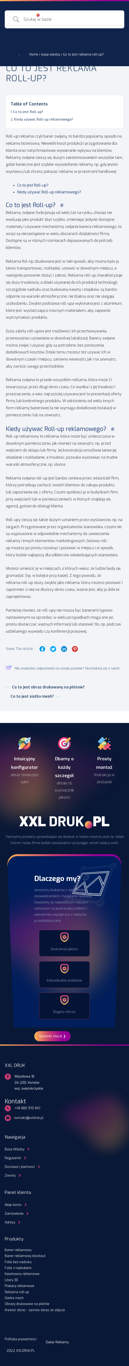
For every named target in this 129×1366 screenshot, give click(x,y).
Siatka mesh (14, 1298)
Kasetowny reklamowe (22, 1274)
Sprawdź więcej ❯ (52, 1036)
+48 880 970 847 (27, 1108)
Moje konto (13, 1205)
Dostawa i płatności (20, 1167)
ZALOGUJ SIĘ (95, 12)
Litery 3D (11, 1280)
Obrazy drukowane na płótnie (27, 1304)
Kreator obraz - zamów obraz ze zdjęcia (35, 1310)
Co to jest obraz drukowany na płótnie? (45, 687)
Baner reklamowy (18, 1250)
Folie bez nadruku (18, 1262)
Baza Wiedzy (14, 1149)
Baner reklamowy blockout (25, 1256)
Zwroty (10, 1175)
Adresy (10, 1222)
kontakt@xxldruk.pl (28, 1118)
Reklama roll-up (17, 1292)
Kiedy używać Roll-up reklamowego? (44, 119)
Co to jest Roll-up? (28, 112)
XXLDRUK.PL (25, 1351)
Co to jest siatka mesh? (35, 696)
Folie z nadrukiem (18, 1268)
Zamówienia (14, 1213)
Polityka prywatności (20, 1339)
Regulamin (13, 1158)
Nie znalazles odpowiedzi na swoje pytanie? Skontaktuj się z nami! (63, 668)
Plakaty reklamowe (19, 1286)
